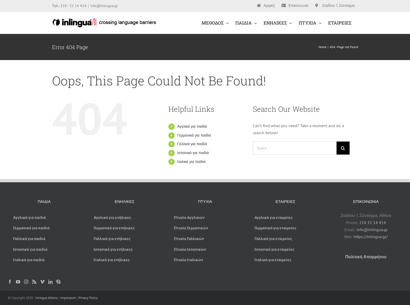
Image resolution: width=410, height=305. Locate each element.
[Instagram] (26, 282)
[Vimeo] (42, 282)
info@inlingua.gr (104, 5)
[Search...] (295, 148)
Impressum (68, 298)
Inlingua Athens (47, 298)
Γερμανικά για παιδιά (194, 135)
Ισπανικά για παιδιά (193, 152)
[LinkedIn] (50, 282)
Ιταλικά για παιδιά (191, 161)
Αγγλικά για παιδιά (192, 126)
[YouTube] (18, 282)
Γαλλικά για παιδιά (192, 144)
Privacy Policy (88, 298)
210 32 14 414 (372, 222)
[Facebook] (10, 282)
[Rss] (34, 282)
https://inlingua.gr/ (371, 236)
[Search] (343, 148)
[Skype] (58, 282)
